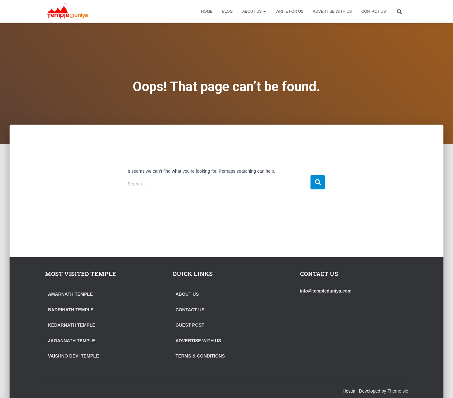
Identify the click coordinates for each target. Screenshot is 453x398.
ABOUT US (254, 11)
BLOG (227, 11)
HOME (207, 11)
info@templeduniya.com (326, 290)
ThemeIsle (397, 391)
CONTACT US (374, 11)
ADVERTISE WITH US (332, 11)
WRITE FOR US (289, 11)
